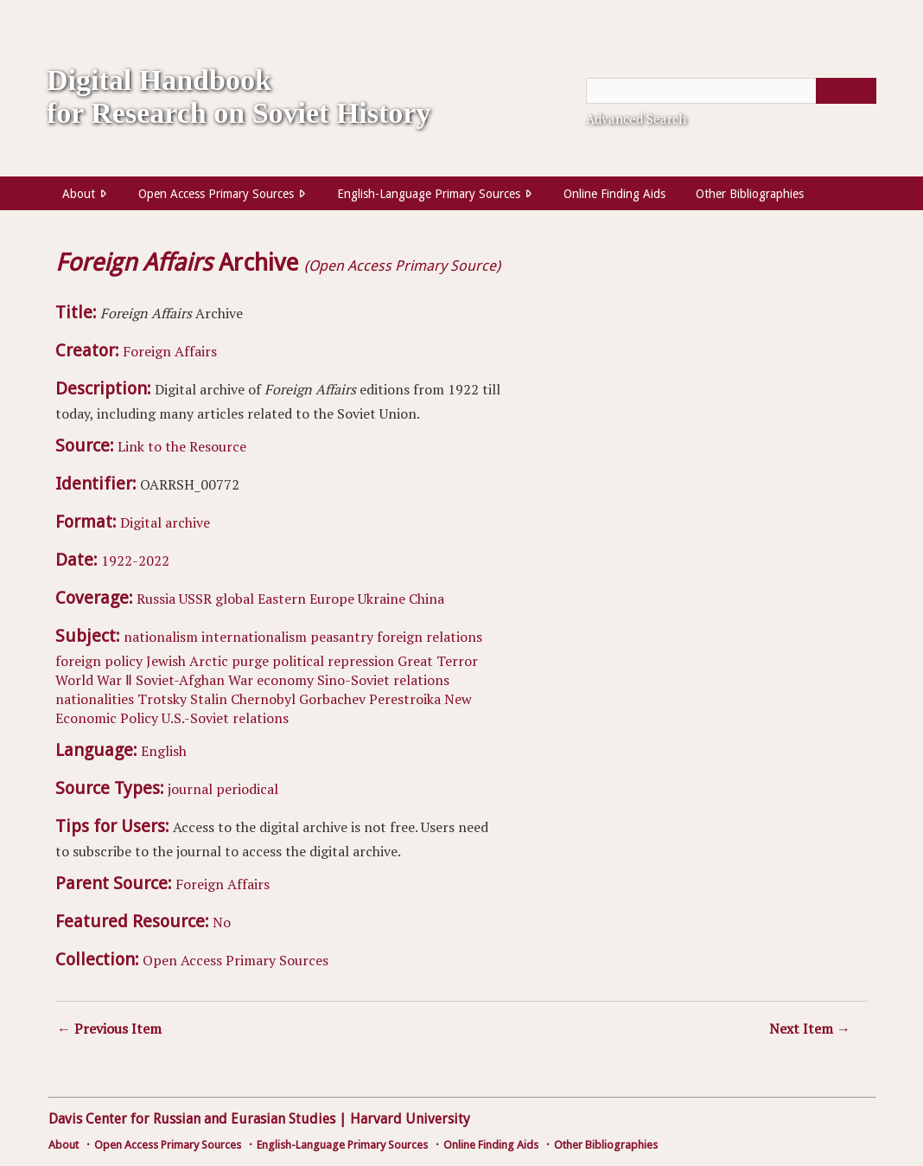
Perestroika (405, 698)
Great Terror (438, 660)
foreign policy (99, 660)
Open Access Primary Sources (216, 194)
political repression (333, 660)
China (426, 598)
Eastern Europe (306, 598)
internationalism (254, 636)
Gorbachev (332, 698)
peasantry (341, 636)
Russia (156, 598)
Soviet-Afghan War (194, 679)
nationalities (94, 698)
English (164, 750)
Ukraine (381, 598)
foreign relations (429, 636)
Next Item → (809, 1028)
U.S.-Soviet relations (225, 717)
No (222, 922)
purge (250, 660)
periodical (247, 788)
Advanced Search (636, 118)
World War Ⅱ (93, 679)
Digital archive (165, 522)
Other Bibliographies (750, 194)
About (78, 194)
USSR (195, 598)
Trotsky (162, 698)
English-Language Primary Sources (428, 194)
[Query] (731, 91)
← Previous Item (109, 1028)
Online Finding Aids (614, 194)
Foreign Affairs (170, 351)
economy (285, 679)
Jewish (166, 660)
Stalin (208, 698)
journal (190, 788)
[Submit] (846, 91)
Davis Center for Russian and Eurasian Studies (191, 1119)
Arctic (208, 660)
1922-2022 (135, 560)
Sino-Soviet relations (383, 679)
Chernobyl (263, 698)
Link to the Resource (182, 446)
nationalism (161, 636)
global (234, 598)
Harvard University (410, 1119)
